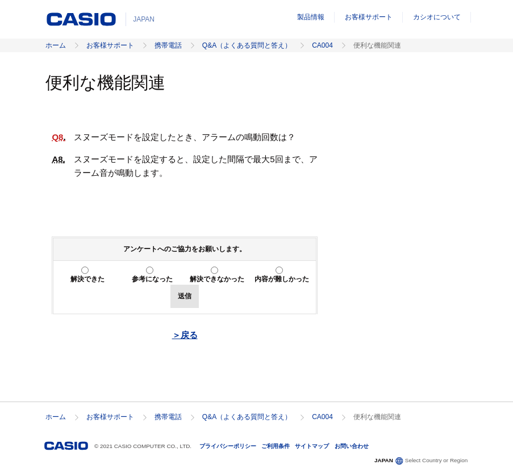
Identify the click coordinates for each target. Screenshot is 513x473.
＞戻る (185, 335)
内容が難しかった (282, 279)
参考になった (152, 279)
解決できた (87, 279)
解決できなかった (217, 279)
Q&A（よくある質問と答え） (246, 45)
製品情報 (310, 17)
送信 (184, 296)
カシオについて (437, 17)
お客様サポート (369, 17)
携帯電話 (168, 45)
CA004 (322, 45)
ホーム (55, 45)
